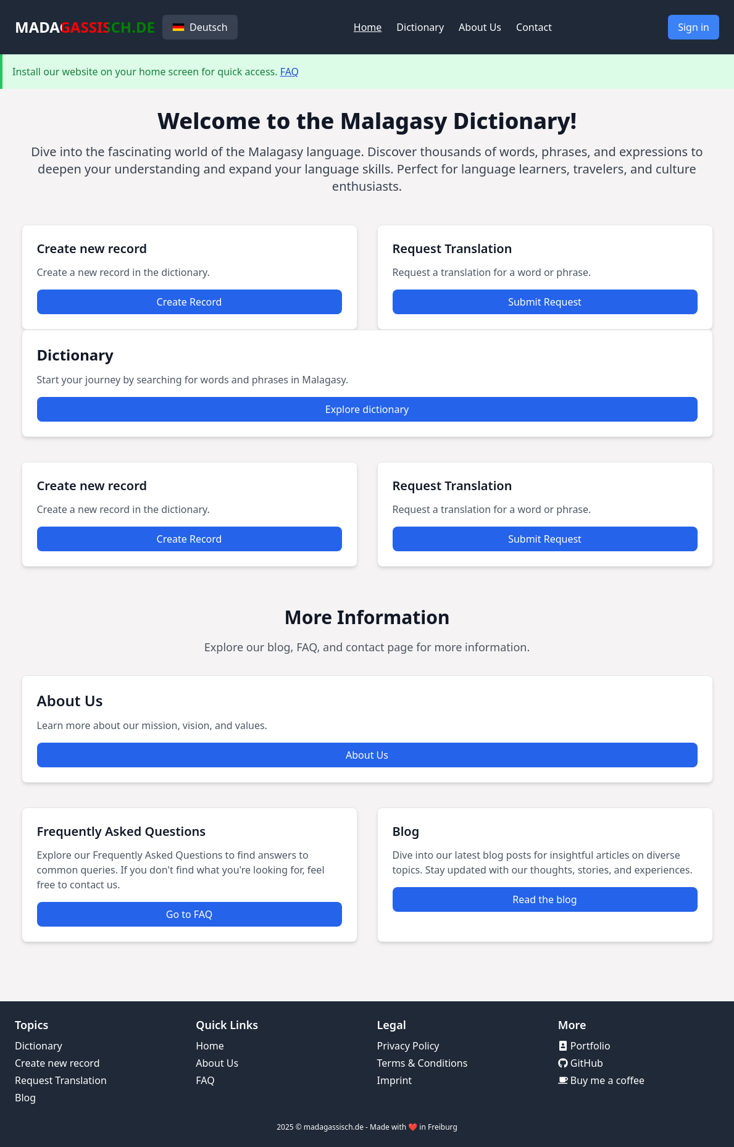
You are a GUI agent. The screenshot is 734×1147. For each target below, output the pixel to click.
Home (368, 27)
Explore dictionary (367, 409)
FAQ (289, 71)
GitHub (580, 1063)
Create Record (189, 302)
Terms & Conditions (422, 1063)
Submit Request (545, 302)
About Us (480, 27)
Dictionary (420, 27)
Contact (534, 27)
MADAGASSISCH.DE (85, 27)
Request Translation (61, 1080)
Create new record (57, 1063)
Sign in (693, 27)
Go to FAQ (189, 914)
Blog (25, 1097)
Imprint (394, 1080)
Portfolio (584, 1046)
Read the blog (544, 899)
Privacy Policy (408, 1046)
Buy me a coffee (601, 1080)
